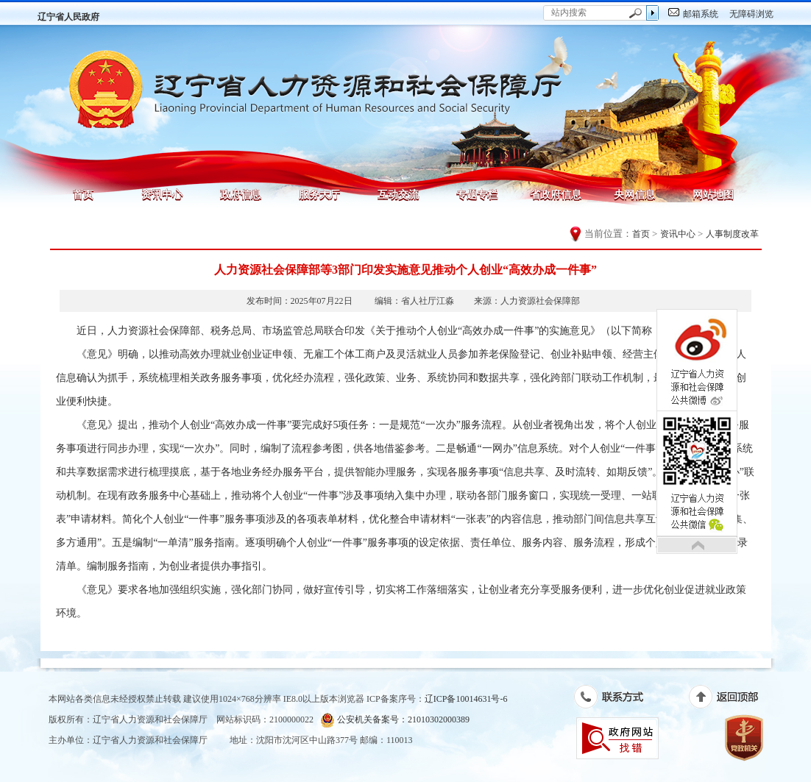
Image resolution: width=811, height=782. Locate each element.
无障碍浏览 (751, 14)
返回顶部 (731, 699)
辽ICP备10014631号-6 (466, 699)
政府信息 (240, 194)
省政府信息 (555, 194)
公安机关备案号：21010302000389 (395, 720)
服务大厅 (319, 194)
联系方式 (616, 699)
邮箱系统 (700, 14)
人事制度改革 (732, 234)
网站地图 (713, 194)
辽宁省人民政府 (68, 17)
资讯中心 (162, 194)
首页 (83, 194)
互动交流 (398, 194)
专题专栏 (476, 194)
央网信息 (634, 194)
